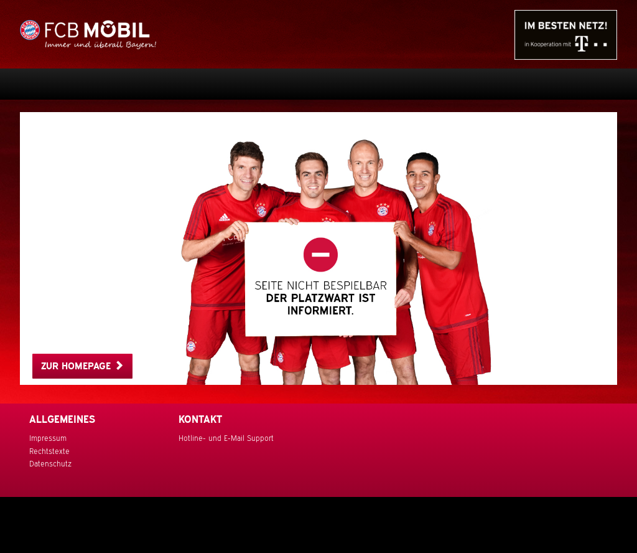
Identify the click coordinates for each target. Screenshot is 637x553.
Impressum (48, 438)
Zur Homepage (82, 366)
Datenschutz (50, 464)
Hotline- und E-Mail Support (226, 438)
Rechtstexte (49, 451)
